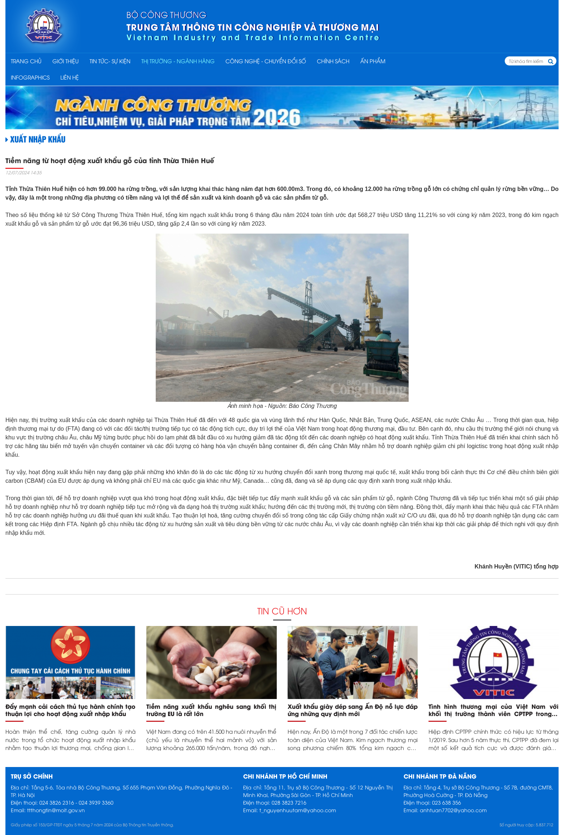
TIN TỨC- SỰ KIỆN (110, 60)
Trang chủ (26, 60)
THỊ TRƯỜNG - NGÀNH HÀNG (178, 60)
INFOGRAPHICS (30, 77)
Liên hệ (69, 77)
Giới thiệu (65, 60)
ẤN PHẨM (373, 60)
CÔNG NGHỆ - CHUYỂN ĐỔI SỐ (265, 60)
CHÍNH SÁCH (333, 60)
